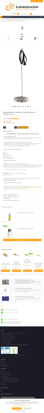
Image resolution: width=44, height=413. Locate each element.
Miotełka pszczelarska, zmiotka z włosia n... (16, 264)
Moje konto (34, 1)
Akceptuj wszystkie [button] (16, 408)
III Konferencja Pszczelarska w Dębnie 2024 (10, 381)
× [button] (42, 399)
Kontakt (3, 383)
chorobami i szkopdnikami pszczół (16, 187)
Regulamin (4, 371)
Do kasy (40, 1)
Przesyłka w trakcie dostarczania (8, 338)
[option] (5, 262)
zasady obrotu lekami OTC (22, 355)
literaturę (35, 186)
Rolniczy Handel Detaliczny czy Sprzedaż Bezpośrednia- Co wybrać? (15, 344)
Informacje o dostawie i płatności (9, 123)
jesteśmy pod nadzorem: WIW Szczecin (22, 354)
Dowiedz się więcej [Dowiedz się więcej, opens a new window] (26, 404)
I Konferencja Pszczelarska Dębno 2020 (9, 378)
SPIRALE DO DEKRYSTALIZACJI (32, 19)
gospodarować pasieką (35, 187)
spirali (32, 144)
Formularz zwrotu (5, 376)
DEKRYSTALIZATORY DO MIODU (20, 19)
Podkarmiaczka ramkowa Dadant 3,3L (5, 265)
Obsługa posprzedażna (6, 341)
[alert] (22, 406)
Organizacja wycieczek (6, 343)
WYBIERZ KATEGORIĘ (7, 17)
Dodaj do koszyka (23, 127)
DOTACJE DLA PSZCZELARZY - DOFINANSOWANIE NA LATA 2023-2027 (13, 333)
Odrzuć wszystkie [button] (27, 408)
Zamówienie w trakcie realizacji (8, 336)
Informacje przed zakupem (7, 334)
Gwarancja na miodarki (6, 339)
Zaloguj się (4, 362)
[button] (22, 405)
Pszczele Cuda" (26, 188)
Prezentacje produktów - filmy (24, 280)
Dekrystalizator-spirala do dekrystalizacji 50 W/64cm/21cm (13, 20)
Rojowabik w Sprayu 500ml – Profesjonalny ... (25, 212)
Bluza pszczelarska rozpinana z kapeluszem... (25, 228)
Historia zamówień (5, 365)
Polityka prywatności (6, 373)
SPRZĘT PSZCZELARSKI (8, 19)
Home (2, 19)
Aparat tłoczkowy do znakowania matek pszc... (38, 265)
